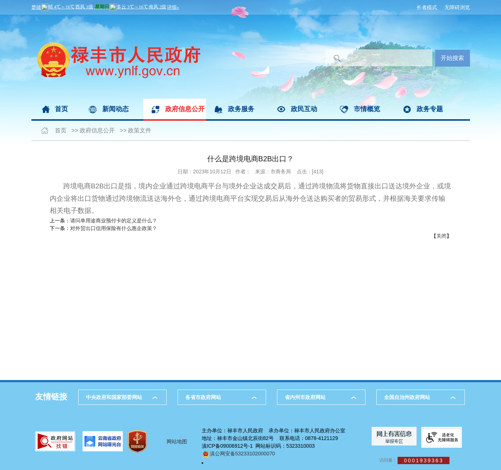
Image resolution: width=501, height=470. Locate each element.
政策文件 (139, 130)
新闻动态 (115, 109)
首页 (61, 109)
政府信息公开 (185, 109)
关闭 (441, 236)
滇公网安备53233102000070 (238, 453)
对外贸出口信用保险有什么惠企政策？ (113, 228)
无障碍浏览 (457, 7)
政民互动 (304, 109)
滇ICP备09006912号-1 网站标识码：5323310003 (258, 446)
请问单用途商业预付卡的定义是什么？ (113, 220)
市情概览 (367, 109)
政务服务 (241, 109)
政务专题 (430, 109)
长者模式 (427, 7)
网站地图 (177, 441)
